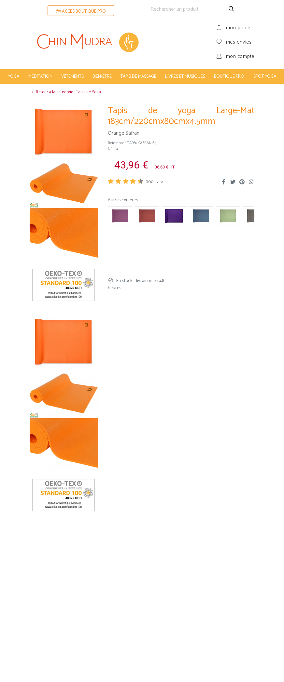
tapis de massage (138, 76)
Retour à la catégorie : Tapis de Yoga (65, 92)
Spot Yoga (264, 76)
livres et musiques (185, 76)
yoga (13, 76)
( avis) (154, 182)
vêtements (72, 76)
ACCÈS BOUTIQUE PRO (81, 11)
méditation (40, 76)
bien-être (102, 76)
